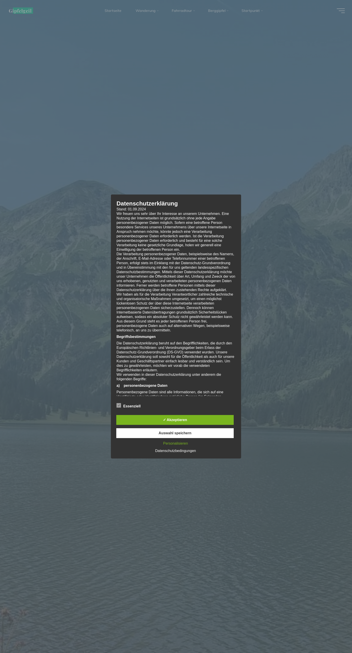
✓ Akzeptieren (175, 420)
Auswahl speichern (175, 433)
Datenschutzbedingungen (175, 451)
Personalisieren (175, 443)
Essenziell (129, 405)
